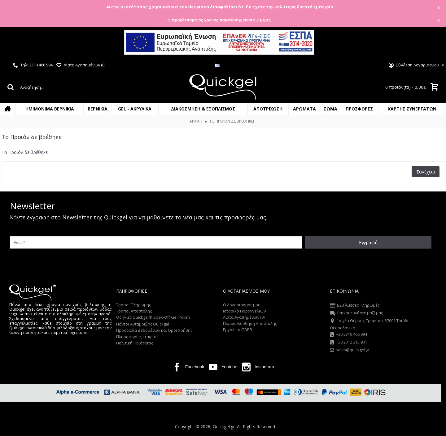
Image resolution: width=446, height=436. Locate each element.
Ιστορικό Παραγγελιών (244, 311)
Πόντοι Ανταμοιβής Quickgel (142, 324)
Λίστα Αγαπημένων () (244, 317)
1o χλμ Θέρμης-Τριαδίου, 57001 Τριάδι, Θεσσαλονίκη (369, 324)
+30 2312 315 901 (348, 342)
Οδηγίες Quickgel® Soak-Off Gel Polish (153, 317)
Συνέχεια (425, 172)
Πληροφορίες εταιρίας (137, 336)
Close (433, 43)
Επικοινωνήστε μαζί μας (356, 313)
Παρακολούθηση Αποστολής (250, 323)
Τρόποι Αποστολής (134, 311)
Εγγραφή (368, 242)
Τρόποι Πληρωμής (133, 305)
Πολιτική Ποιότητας (134, 343)
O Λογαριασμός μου (241, 305)
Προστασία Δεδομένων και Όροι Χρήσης (154, 330)
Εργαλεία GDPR (237, 329)
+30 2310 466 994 (348, 334)
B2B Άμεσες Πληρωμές (354, 305)
